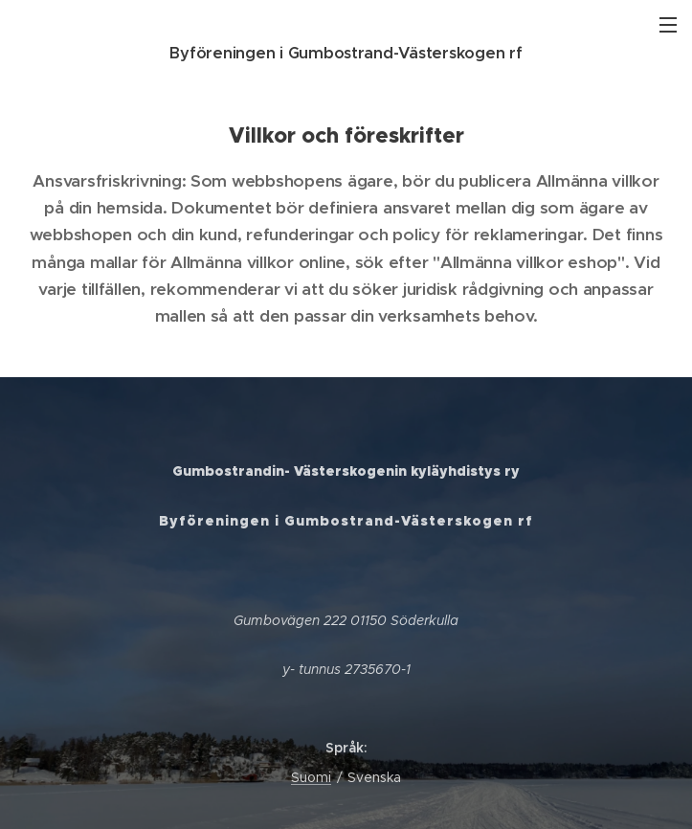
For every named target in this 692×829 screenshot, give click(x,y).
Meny (668, 25)
